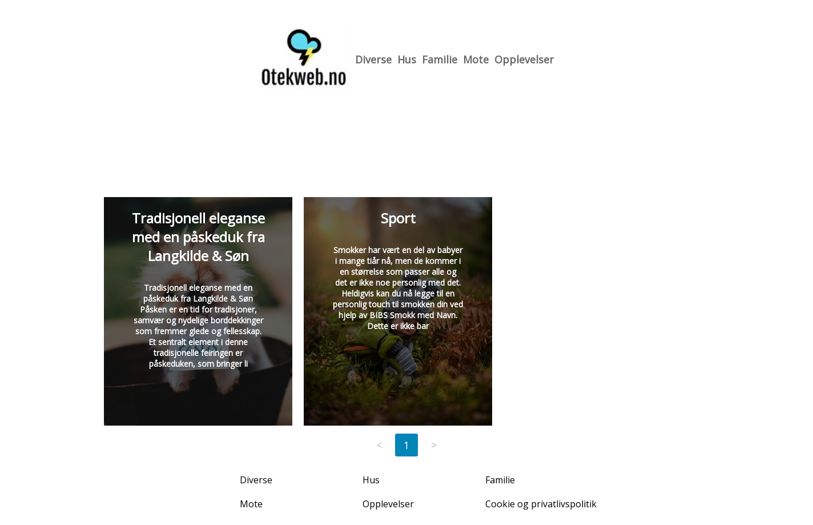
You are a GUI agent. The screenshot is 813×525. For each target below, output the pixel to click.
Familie (439, 59)
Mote (476, 59)
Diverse (373, 59)
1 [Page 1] (406, 445)
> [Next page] (434, 445)
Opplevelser (524, 59)
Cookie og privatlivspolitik (541, 504)
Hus (406, 59)
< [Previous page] (379, 445)
